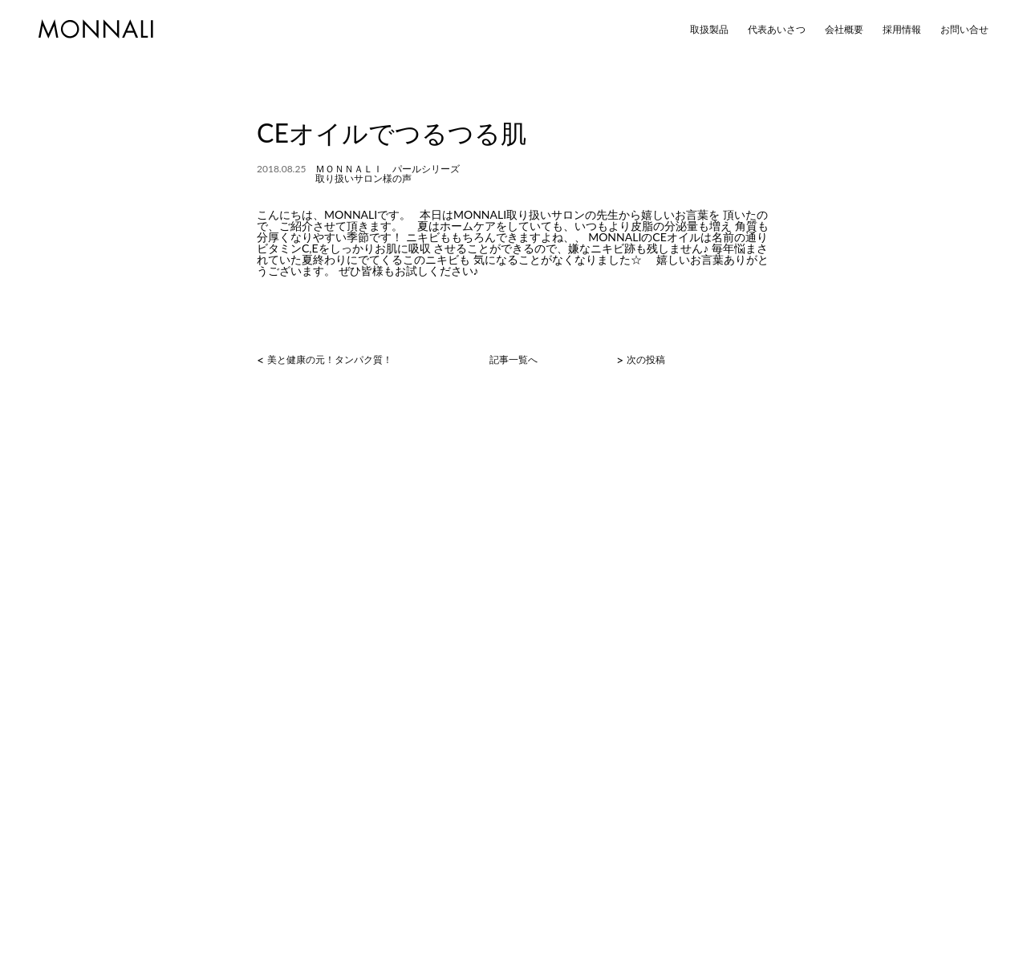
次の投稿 (646, 360)
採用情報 (902, 29)
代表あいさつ (777, 29)
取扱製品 (709, 29)
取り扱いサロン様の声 (363, 178)
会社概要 (844, 29)
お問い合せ (964, 29)
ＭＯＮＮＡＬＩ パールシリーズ (387, 169)
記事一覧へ (513, 360)
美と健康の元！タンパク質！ (329, 360)
